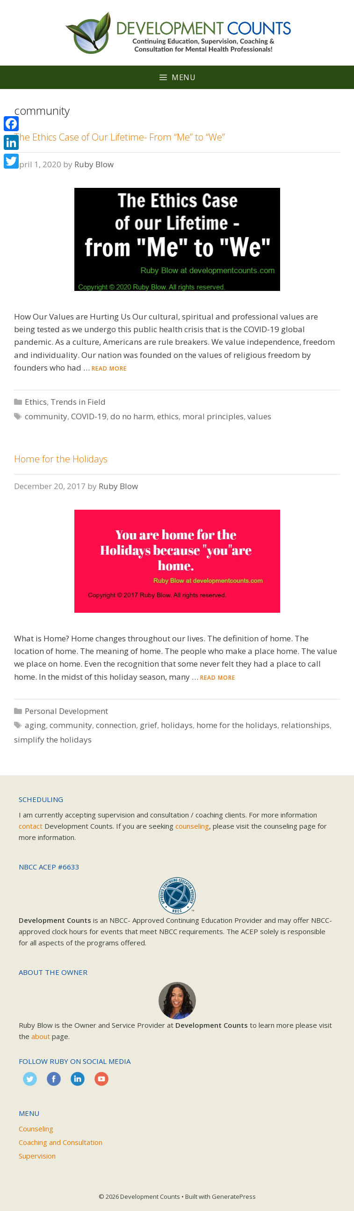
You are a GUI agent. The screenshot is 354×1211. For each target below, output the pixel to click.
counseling (192, 826)
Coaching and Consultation (60, 1142)
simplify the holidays (53, 739)
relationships (305, 725)
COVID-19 (89, 416)
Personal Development (66, 711)
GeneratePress (234, 1196)
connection (116, 725)
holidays (177, 725)
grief (148, 725)
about (40, 1036)
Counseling (36, 1128)
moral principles (213, 416)
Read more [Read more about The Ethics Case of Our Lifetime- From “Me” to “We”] (109, 368)
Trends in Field (78, 401)
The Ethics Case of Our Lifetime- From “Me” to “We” (119, 137)
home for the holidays (236, 725)
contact (31, 826)
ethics (168, 416)
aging (35, 725)
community (46, 416)
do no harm (131, 416)
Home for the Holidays (61, 459)
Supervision (37, 1155)
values (259, 416)
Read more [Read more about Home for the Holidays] (217, 678)
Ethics (36, 401)
